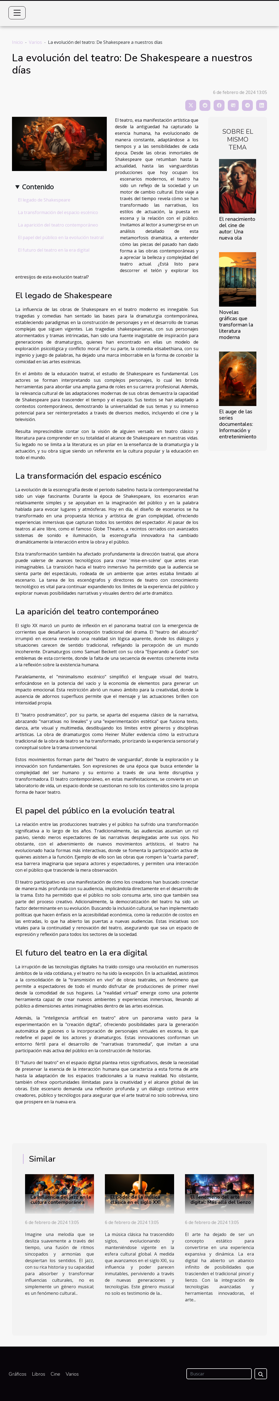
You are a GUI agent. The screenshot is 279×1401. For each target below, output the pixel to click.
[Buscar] (219, 1373)
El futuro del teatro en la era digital (53, 250)
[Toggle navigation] (17, 12)
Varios (35, 42)
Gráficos (17, 1374)
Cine (55, 1374)
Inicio (17, 42)
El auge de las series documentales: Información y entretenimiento (237, 424)
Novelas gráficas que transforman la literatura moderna (236, 325)
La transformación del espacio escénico (58, 212)
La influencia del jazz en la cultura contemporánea (61, 1199)
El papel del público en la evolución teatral (61, 237)
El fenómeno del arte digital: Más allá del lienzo (220, 1199)
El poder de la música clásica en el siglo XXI (135, 1199)
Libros (38, 1374)
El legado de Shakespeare (44, 200)
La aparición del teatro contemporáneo (58, 225)
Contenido (38, 186)
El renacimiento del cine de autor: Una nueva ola (237, 229)
